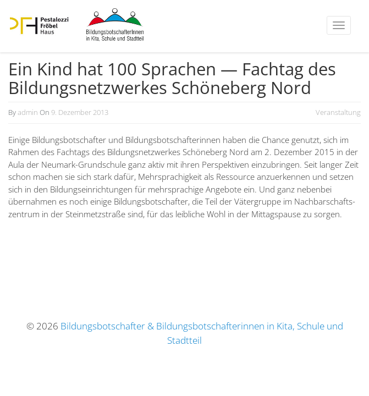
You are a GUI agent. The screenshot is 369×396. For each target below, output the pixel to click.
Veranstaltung (338, 112)
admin (28, 112)
